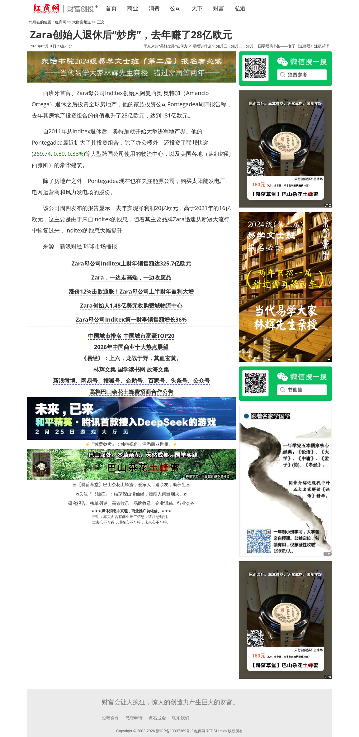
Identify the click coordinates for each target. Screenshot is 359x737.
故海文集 (158, 369)
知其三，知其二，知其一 (236, 46)
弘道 (240, 8)
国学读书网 (131, 369)
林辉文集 (104, 369)
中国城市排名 (105, 335)
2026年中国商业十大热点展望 (131, 347)
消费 (154, 8)
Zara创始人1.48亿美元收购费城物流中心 (131, 305)
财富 (218, 8)
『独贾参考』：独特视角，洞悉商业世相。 (131, 444)
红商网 (60, 22)
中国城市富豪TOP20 (149, 335)
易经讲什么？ (204, 46)
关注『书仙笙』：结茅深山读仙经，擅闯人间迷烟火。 (131, 494)
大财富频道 (81, 22)
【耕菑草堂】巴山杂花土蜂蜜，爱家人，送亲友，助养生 (131, 484)
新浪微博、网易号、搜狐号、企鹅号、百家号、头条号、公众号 (131, 380)
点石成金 (157, 718)
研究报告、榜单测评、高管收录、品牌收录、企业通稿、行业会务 (131, 503)
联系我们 (180, 718)
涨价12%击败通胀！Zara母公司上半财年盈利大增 (131, 291)
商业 (132, 8)
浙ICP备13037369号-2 (174, 731)
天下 (197, 8)
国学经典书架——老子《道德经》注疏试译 (293, 46)
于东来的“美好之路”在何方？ (168, 46)
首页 (111, 8)
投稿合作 (110, 718)
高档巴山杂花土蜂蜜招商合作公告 (131, 391)
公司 (175, 8)
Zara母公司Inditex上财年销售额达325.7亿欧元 (131, 263)
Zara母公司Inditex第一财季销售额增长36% (131, 319)
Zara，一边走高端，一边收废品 (131, 277)
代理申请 (134, 718)
